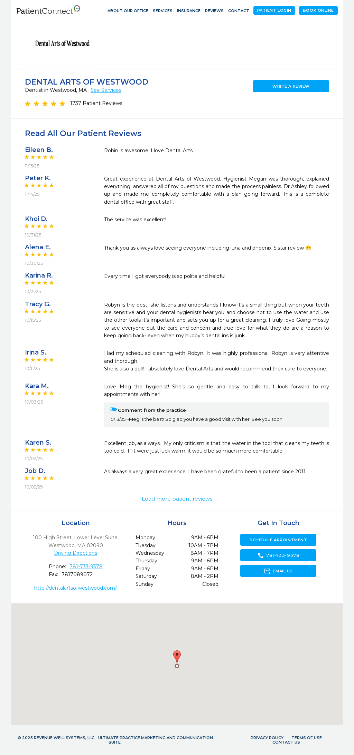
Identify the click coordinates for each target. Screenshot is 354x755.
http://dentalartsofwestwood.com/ (75, 588)
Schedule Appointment (278, 540)
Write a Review (291, 86)
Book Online (318, 10)
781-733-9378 (86, 566)
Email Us (278, 571)
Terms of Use (306, 737)
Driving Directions (75, 553)
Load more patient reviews (177, 499)
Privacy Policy (267, 737)
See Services (106, 90)
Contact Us (286, 742)
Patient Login (274, 10)
